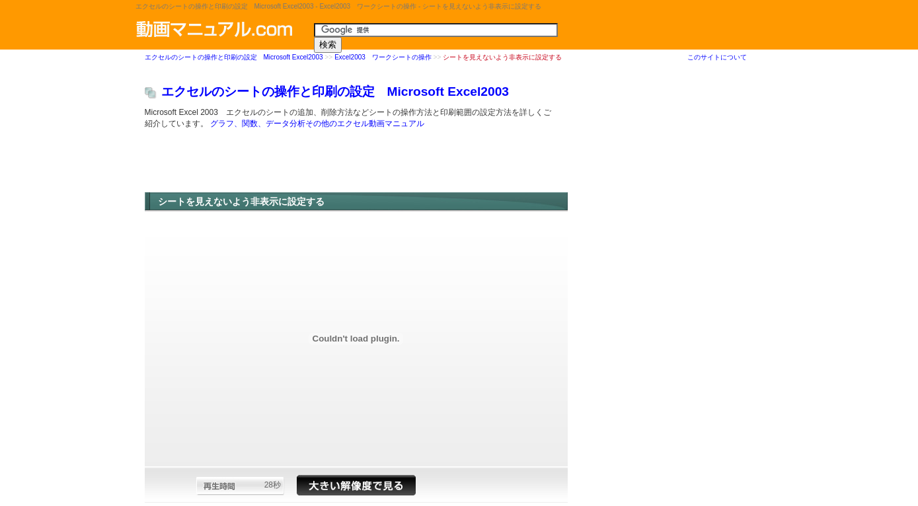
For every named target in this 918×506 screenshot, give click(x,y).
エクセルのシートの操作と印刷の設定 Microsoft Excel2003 (234, 57)
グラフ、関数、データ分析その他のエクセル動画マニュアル (317, 124)
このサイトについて (717, 57)
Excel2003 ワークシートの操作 (383, 57)
